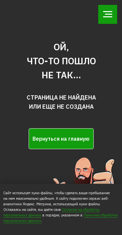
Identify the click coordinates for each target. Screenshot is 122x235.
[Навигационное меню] (107, 14)
